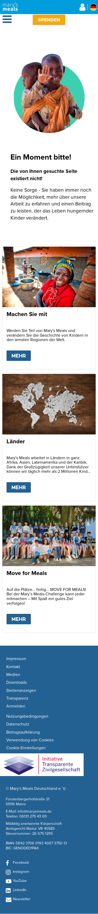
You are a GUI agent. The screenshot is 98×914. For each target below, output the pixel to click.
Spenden (49, 20)
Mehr (21, 354)
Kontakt (13, 666)
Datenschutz (17, 724)
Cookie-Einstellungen (26, 747)
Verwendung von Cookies (30, 740)
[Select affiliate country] (93, 7)
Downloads (16, 682)
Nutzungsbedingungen (27, 716)
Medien (13, 674)
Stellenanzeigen (21, 690)
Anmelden (15, 706)
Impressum (16, 658)
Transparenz (17, 698)
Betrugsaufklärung (23, 732)
